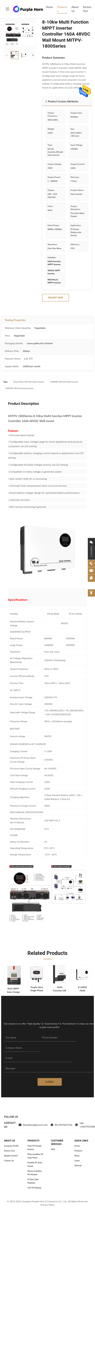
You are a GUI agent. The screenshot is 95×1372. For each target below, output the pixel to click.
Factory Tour (87, 8)
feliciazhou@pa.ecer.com (33, 1124)
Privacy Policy (48, 1204)
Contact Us (9, 1160)
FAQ (53, 1149)
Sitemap (78, 1165)
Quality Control (11, 1155)
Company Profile (11, 1145)
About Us (75, 8)
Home (49, 7)
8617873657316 (61, 1124)
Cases (77, 1160)
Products (62, 7)
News (76, 1155)
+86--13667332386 (85, 1125)
